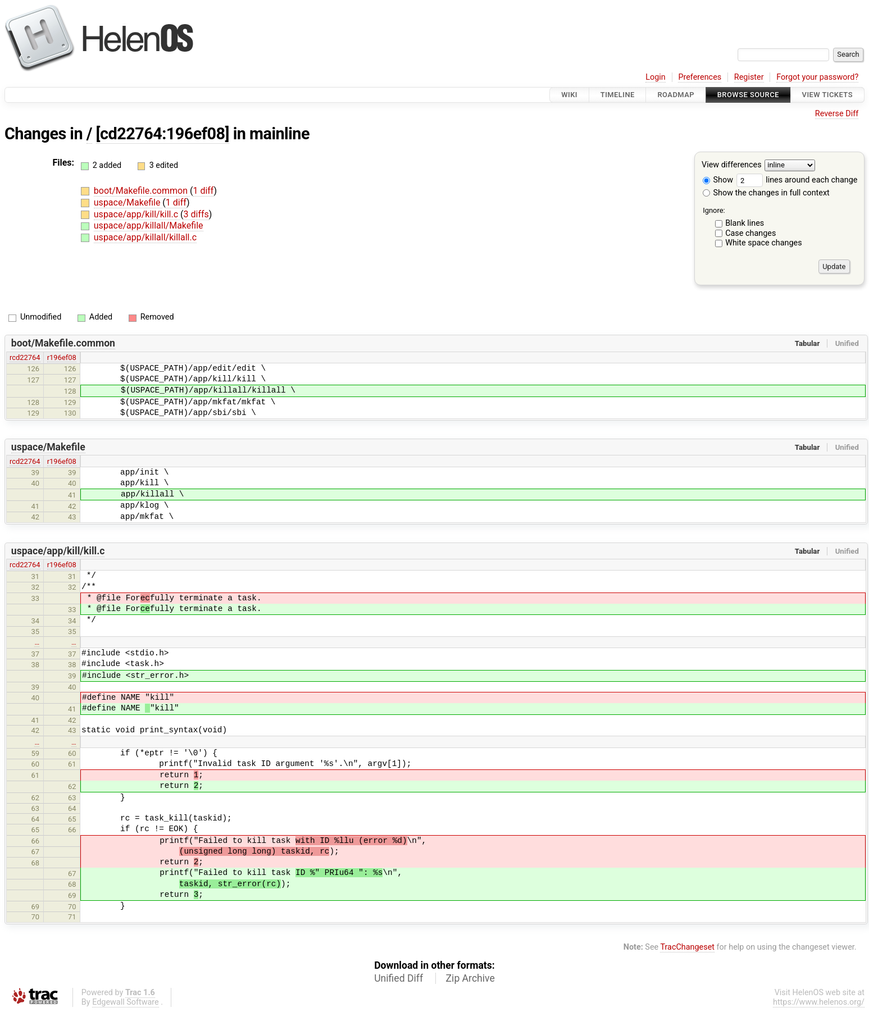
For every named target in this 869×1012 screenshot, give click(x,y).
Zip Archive (470, 978)
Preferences (699, 77)
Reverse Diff (836, 113)
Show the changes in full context (766, 193)
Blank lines (744, 223)
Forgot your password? (817, 77)
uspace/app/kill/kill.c (137, 214)
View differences (732, 165)
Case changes (750, 233)
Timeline (617, 94)
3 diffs (196, 214)
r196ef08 (61, 357)
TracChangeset (687, 947)
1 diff (203, 190)
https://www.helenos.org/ (819, 1002)
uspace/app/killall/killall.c (145, 237)
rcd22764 (25, 357)
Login (655, 77)
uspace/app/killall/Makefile (148, 225)
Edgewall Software (125, 1002)
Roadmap (675, 94)
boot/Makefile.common (142, 190)
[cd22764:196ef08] (163, 133)
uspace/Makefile (128, 202)
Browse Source (748, 94)
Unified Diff (398, 978)
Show (718, 180)
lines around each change (797, 180)
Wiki (569, 94)
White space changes (763, 243)
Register (749, 77)
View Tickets (827, 94)
